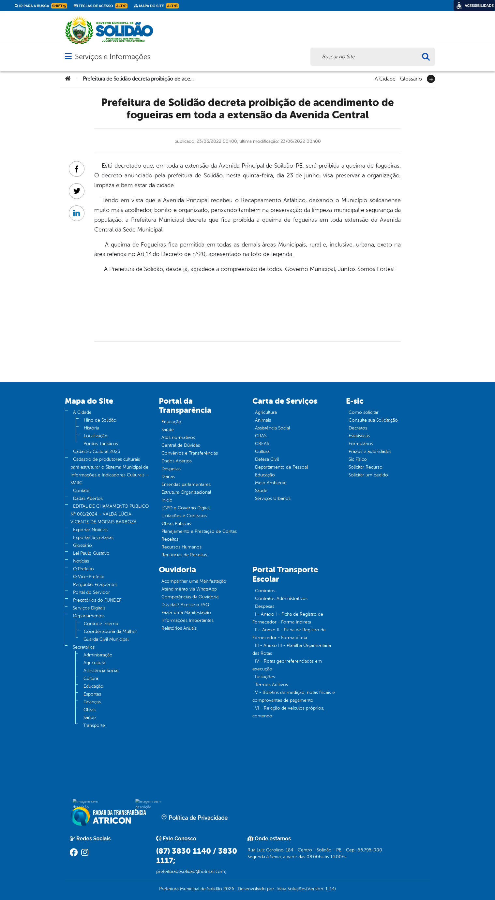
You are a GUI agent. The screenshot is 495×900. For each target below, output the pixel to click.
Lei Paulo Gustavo (91, 553)
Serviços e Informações (112, 56)
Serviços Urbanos (273, 498)
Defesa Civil (267, 459)
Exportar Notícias (90, 529)
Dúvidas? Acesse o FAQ (185, 604)
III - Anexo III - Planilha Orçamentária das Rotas (291, 649)
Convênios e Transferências (189, 453)
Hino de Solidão (100, 420)
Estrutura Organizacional (186, 492)
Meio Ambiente (271, 482)
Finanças (92, 701)
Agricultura (94, 662)
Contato (81, 490)
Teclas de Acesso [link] (101, 6)
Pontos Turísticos (100, 443)
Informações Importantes (187, 620)
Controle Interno (101, 623)
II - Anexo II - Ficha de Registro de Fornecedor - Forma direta (289, 633)
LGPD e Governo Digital (185, 507)
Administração (97, 654)
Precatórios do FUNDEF (97, 600)
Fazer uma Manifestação (186, 612)
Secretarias (84, 647)
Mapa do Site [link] (156, 6)
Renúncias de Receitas (184, 554)
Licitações (265, 676)
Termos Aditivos (271, 684)
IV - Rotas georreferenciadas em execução (287, 665)
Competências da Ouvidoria (189, 596)
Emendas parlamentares (186, 484)
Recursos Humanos (181, 547)
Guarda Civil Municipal (105, 639)
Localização (96, 435)
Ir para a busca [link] (41, 6)
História (91, 428)
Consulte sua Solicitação (373, 420)
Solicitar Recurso (365, 467)
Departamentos (89, 615)
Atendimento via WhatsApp (189, 589)
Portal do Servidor (91, 592)
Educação (93, 686)
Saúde (89, 717)
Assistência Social (100, 670)
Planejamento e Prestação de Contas (199, 531)
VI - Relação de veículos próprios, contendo (288, 712)
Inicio (166, 500)
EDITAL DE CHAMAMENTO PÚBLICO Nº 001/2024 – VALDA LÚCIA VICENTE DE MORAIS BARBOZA (109, 514)
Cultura (90, 678)
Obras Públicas (176, 523)
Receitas (169, 539)
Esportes (92, 694)
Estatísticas (359, 435)
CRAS (260, 435)
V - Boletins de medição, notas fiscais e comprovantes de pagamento (293, 696)
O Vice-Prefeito (89, 576)
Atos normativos (178, 437)
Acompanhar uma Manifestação (193, 581)
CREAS (262, 443)
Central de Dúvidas (180, 445)
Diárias (168, 476)
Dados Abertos (176, 460)
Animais (263, 420)
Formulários (361, 443)
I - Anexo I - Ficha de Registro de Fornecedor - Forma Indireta (287, 618)
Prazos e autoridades (370, 451)
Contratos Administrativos (281, 598)
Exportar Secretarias (93, 537)
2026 (228, 888)
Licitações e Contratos (184, 515)
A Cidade (385, 78)
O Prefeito (83, 568)
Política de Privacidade (194, 817)
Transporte (94, 725)
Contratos (265, 590)
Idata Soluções (291, 888)
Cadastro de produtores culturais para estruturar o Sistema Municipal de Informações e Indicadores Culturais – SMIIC (109, 471)
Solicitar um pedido (368, 474)
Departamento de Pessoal (281, 467)
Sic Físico (358, 459)
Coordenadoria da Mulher (110, 631)
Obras (89, 709)
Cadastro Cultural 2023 (96, 451)
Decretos (358, 428)
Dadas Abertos (88, 498)
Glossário (411, 78)
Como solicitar (364, 412)
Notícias (81, 561)
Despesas (171, 468)
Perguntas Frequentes (95, 584)
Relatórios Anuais (179, 628)
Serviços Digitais (89, 608)
